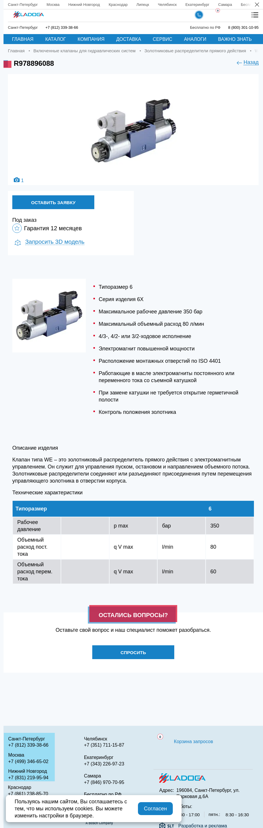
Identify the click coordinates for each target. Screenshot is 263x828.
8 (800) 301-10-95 (243, 27)
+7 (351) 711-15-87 (104, 745)
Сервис (163, 39)
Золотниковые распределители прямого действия (195, 50)
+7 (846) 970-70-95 (104, 782)
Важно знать (235, 39)
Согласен (155, 809)
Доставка (128, 39)
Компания (91, 39)
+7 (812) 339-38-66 (61, 27)
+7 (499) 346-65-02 (28, 761)
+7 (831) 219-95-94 (28, 777)
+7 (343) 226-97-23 (104, 763)
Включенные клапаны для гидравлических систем (84, 50)
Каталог (55, 39)
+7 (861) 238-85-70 (28, 793)
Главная (22, 39)
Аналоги (195, 39)
